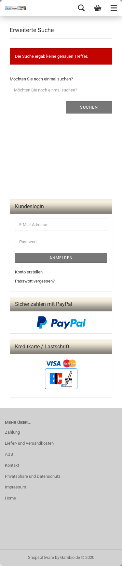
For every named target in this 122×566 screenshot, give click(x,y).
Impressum (15, 487)
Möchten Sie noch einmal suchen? (41, 79)
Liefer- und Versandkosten (29, 443)
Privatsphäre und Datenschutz (32, 476)
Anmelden (61, 258)
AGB (9, 454)
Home (10, 498)
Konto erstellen (29, 272)
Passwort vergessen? (35, 281)
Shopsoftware (41, 557)
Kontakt (12, 465)
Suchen (89, 107)
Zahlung (12, 432)
